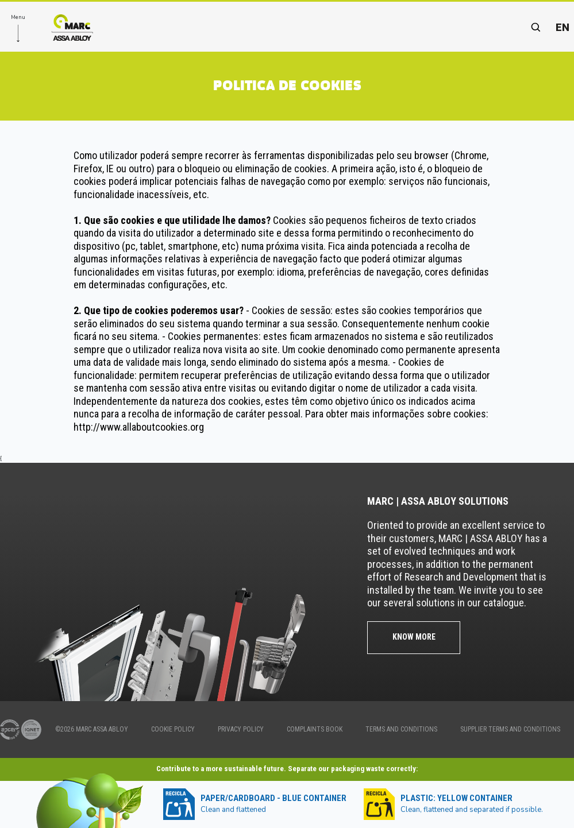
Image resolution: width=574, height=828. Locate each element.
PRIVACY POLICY (241, 729)
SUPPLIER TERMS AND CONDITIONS (510, 729)
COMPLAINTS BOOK (314, 729)
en (562, 27)
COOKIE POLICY (173, 729)
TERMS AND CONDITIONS (401, 729)
